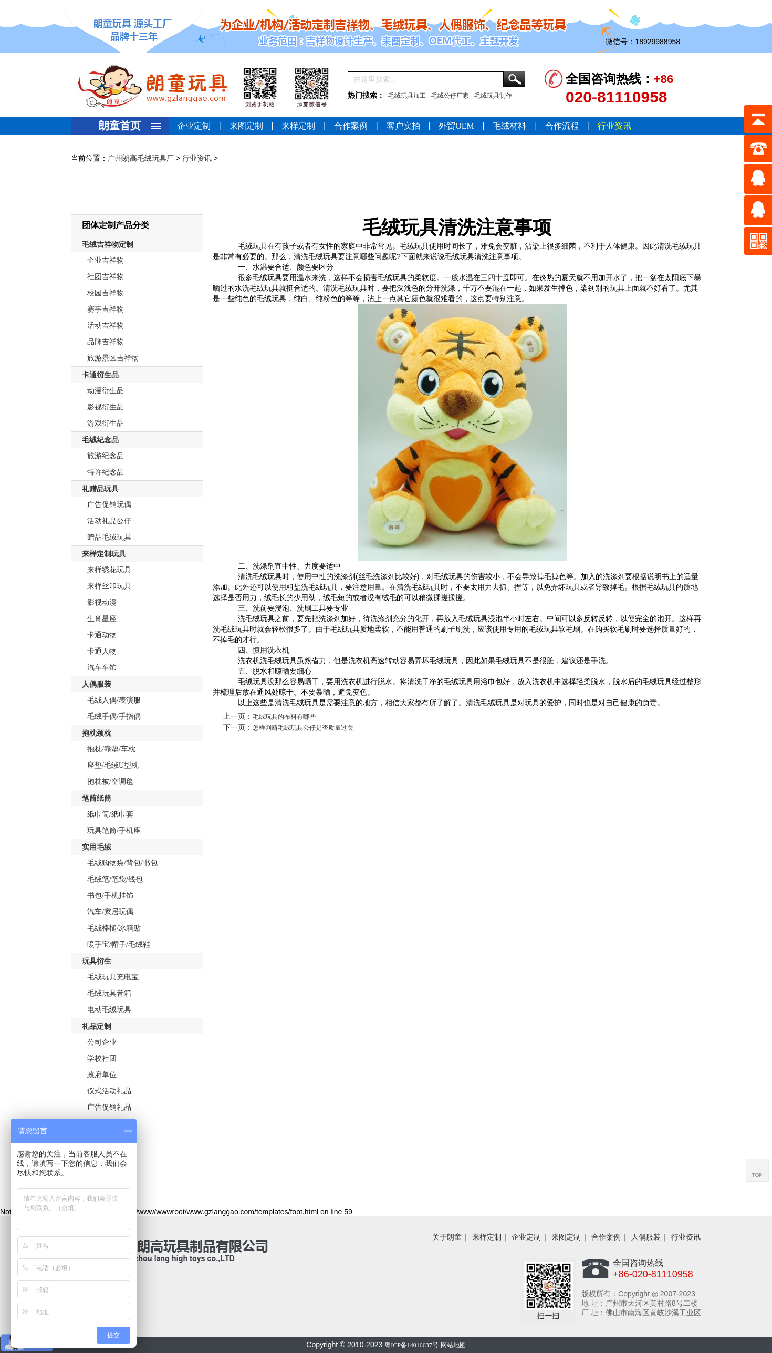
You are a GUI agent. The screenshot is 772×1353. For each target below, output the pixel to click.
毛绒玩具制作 (493, 95)
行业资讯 (614, 125)
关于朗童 (447, 1237)
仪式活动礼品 (109, 1091)
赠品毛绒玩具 (109, 537)
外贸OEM (456, 125)
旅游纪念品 (105, 456)
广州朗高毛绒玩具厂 (141, 158)
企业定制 (194, 125)
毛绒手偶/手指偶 (114, 716)
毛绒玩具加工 (407, 95)
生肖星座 (102, 619)
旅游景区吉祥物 (113, 358)
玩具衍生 (96, 961)
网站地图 (453, 1345)
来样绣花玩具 (109, 570)
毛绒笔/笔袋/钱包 (115, 879)
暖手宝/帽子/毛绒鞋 (118, 944)
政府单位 (102, 1075)
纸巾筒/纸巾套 (110, 814)
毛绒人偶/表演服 (114, 700)
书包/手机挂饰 (110, 896)
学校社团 (102, 1058)
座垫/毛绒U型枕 (113, 765)
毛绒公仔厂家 (450, 95)
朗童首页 (120, 125)
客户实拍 (403, 125)
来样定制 (298, 125)
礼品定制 (96, 1026)
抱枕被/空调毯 (110, 782)
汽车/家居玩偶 (110, 912)
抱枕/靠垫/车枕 (111, 749)
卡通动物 (102, 635)
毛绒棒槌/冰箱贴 (114, 928)
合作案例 (351, 125)
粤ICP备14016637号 (411, 1345)
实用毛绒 (96, 847)
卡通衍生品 (100, 375)
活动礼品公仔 (109, 521)
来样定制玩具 (104, 554)
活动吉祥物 (105, 325)
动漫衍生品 (105, 391)
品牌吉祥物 (105, 342)
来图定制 (246, 125)
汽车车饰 (102, 668)
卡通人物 (102, 651)
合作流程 (562, 125)
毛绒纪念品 (100, 440)
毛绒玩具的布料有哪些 (284, 716)
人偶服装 (96, 684)
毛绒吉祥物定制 (107, 245)
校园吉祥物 (105, 293)
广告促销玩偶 (109, 505)
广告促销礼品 (109, 1107)
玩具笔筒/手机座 (114, 830)
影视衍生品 (105, 407)
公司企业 (102, 1042)
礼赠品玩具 (100, 489)
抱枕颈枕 (96, 733)
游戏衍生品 (105, 423)
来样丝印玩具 (109, 586)
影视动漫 (102, 602)
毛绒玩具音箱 (109, 993)
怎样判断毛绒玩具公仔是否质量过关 (303, 727)
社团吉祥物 (105, 277)
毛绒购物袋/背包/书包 (122, 863)
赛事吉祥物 (105, 309)
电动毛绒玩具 (109, 1010)
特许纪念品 (105, 472)
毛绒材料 (509, 125)
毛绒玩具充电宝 (113, 977)
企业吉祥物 (105, 260)
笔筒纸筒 (96, 798)
